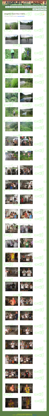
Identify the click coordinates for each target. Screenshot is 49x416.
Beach (26, 6)
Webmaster (34, 414)
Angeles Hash (13, 6)
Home (7, 6)
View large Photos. (21, 16)
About (44, 9)
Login (43, 14)
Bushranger (20, 6)
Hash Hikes (38, 6)
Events (39, 9)
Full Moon (32, 6)
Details (34, 9)
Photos (44, 6)
